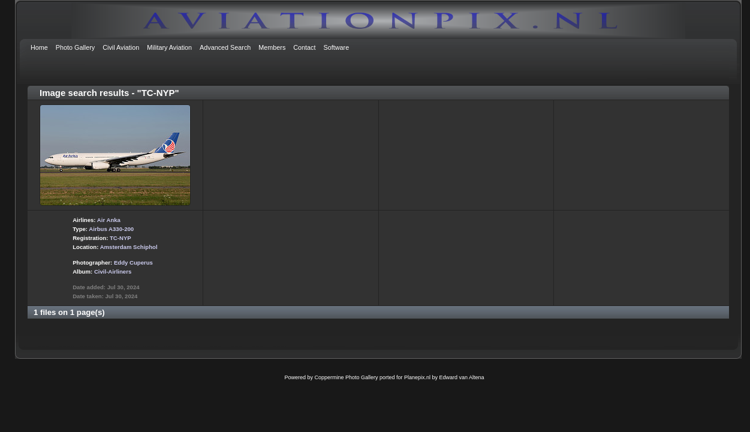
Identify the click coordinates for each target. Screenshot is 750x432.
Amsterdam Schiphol (129, 247)
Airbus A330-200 (111, 229)
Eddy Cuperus (133, 262)
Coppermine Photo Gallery (346, 377)
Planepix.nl (417, 377)
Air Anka (109, 220)
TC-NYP (120, 238)
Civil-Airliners (112, 271)
